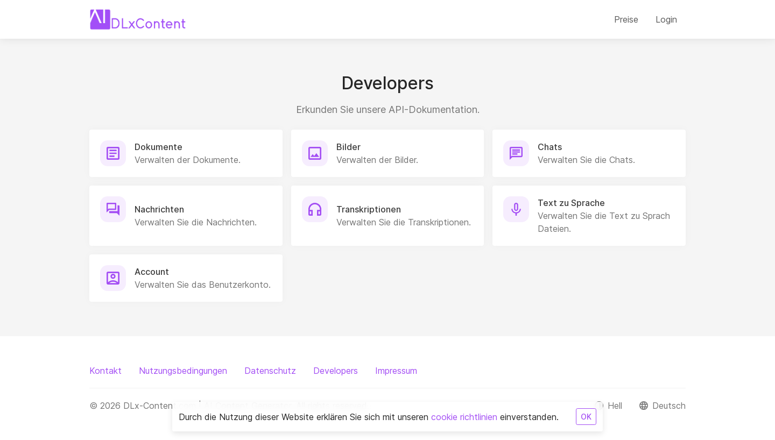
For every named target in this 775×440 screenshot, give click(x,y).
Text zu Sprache (571, 202)
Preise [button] (626, 19)
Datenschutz (270, 370)
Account (152, 271)
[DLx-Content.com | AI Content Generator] (137, 19)
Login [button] (666, 19)
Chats (550, 146)
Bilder (348, 146)
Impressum (396, 370)
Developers (335, 370)
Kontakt (105, 370)
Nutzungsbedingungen (183, 370)
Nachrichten (159, 209)
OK (586, 416)
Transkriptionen (368, 209)
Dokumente (158, 146)
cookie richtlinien (464, 416)
